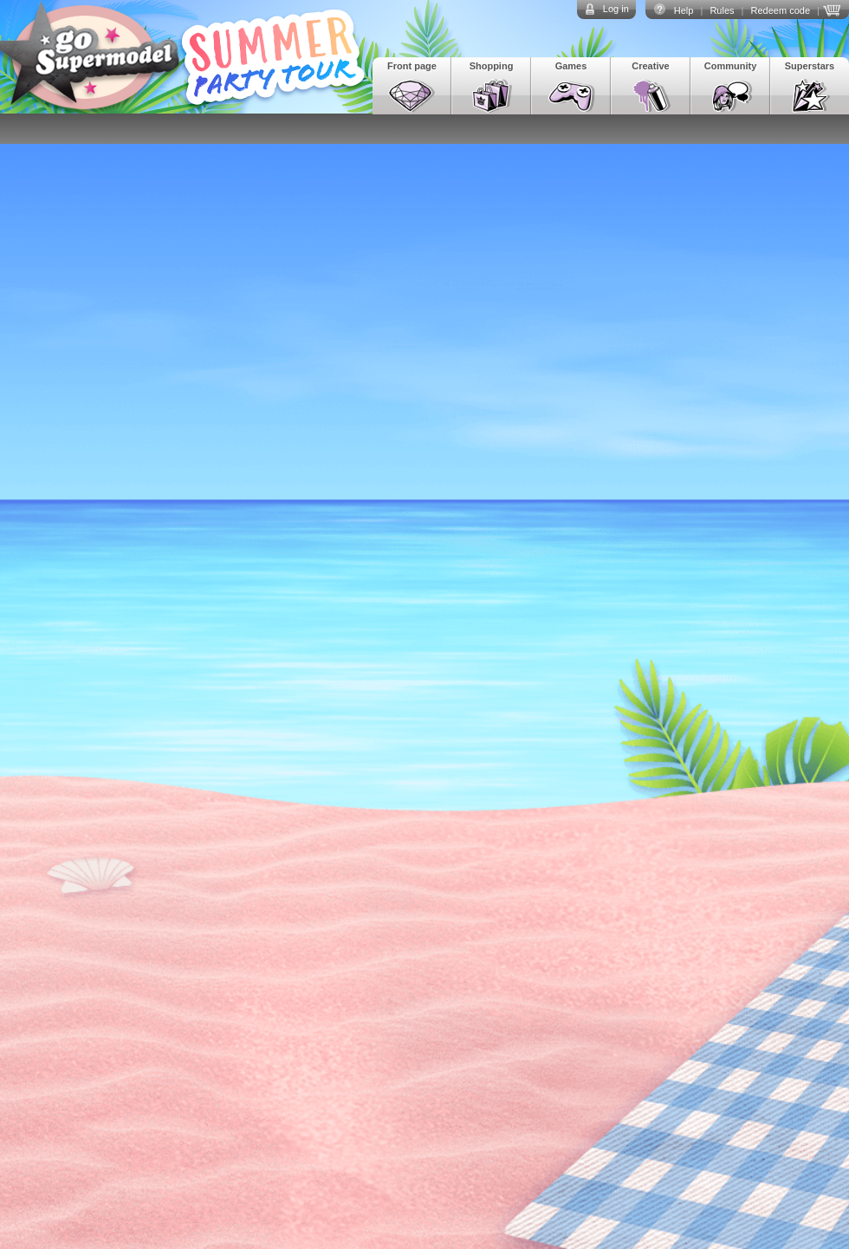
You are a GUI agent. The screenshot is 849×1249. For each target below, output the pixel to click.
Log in (616, 8)
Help (684, 10)
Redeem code (781, 10)
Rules (722, 10)
